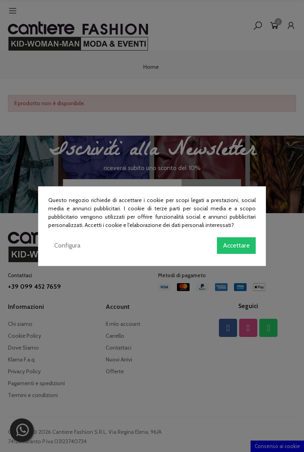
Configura (67, 245)
